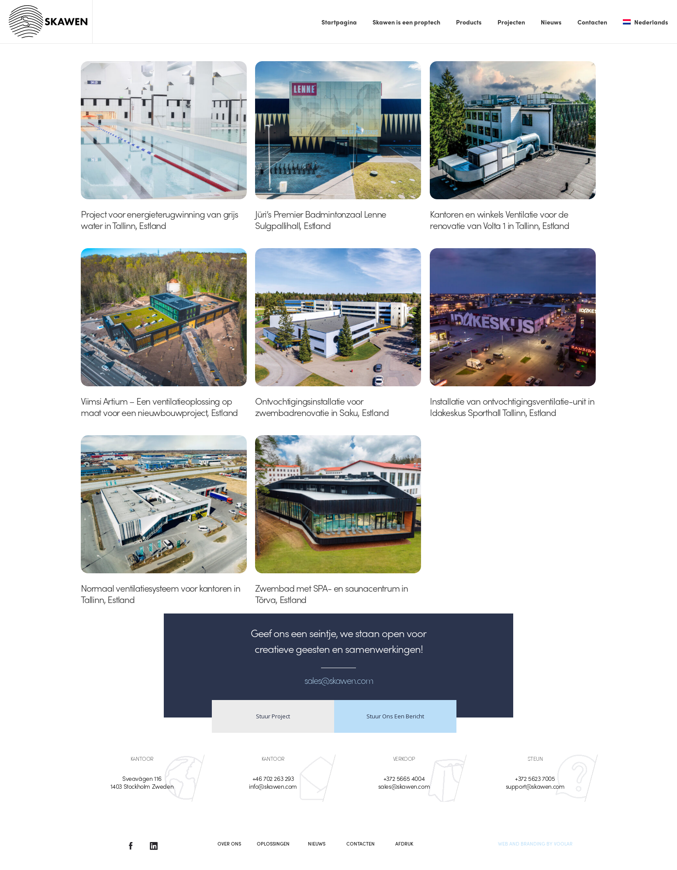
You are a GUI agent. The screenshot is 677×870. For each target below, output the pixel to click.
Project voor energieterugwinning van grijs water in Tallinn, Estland (159, 219)
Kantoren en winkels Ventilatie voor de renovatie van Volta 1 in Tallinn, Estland (499, 219)
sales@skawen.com (404, 786)
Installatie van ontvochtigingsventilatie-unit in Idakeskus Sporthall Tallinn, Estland (512, 406)
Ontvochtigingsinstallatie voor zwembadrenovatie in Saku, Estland (321, 406)
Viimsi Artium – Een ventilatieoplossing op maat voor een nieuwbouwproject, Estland (159, 406)
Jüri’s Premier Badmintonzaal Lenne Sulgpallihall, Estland (320, 219)
